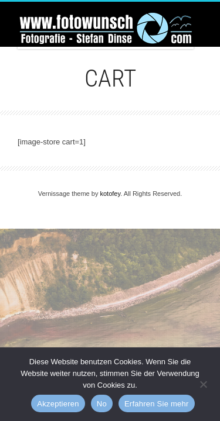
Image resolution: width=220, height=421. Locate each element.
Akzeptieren (58, 403)
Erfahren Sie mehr (156, 403)
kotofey (110, 193)
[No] (203, 383)
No (102, 403)
